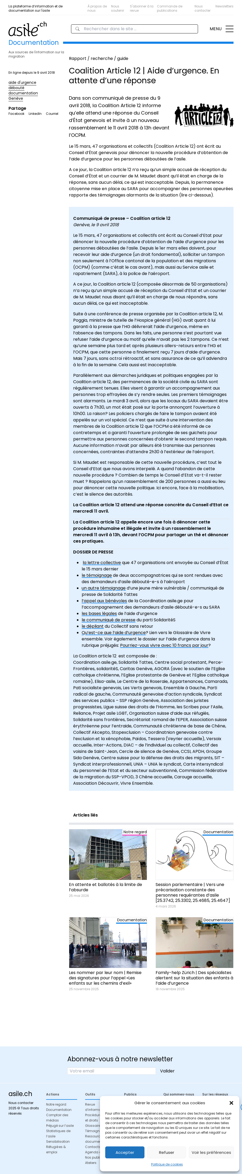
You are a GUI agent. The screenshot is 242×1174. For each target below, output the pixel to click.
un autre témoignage (104, 588)
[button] (231, 1103)
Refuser (166, 1152)
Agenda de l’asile (99, 1152)
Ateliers (90, 1162)
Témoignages (96, 1131)
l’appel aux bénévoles (104, 601)
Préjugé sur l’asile (60, 1125)
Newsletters (224, 6)
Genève (15, 98)
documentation (23, 93)
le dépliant (93, 626)
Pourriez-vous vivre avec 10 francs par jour (164, 645)
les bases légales (99, 613)
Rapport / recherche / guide (98, 58)
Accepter (125, 1152)
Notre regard (56, 1104)
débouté (16, 87)
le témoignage (97, 575)
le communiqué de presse (108, 620)
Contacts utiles (97, 1147)
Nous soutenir (117, 8)
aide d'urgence (22, 82)
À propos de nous (97, 8)
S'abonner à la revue (141, 8)
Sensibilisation (58, 1141)
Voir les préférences (211, 1152)
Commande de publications (169, 8)
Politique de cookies (167, 1164)
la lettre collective (102, 563)
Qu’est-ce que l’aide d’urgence (114, 633)
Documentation (59, 1109)
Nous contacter (202, 8)
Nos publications (98, 1157)
